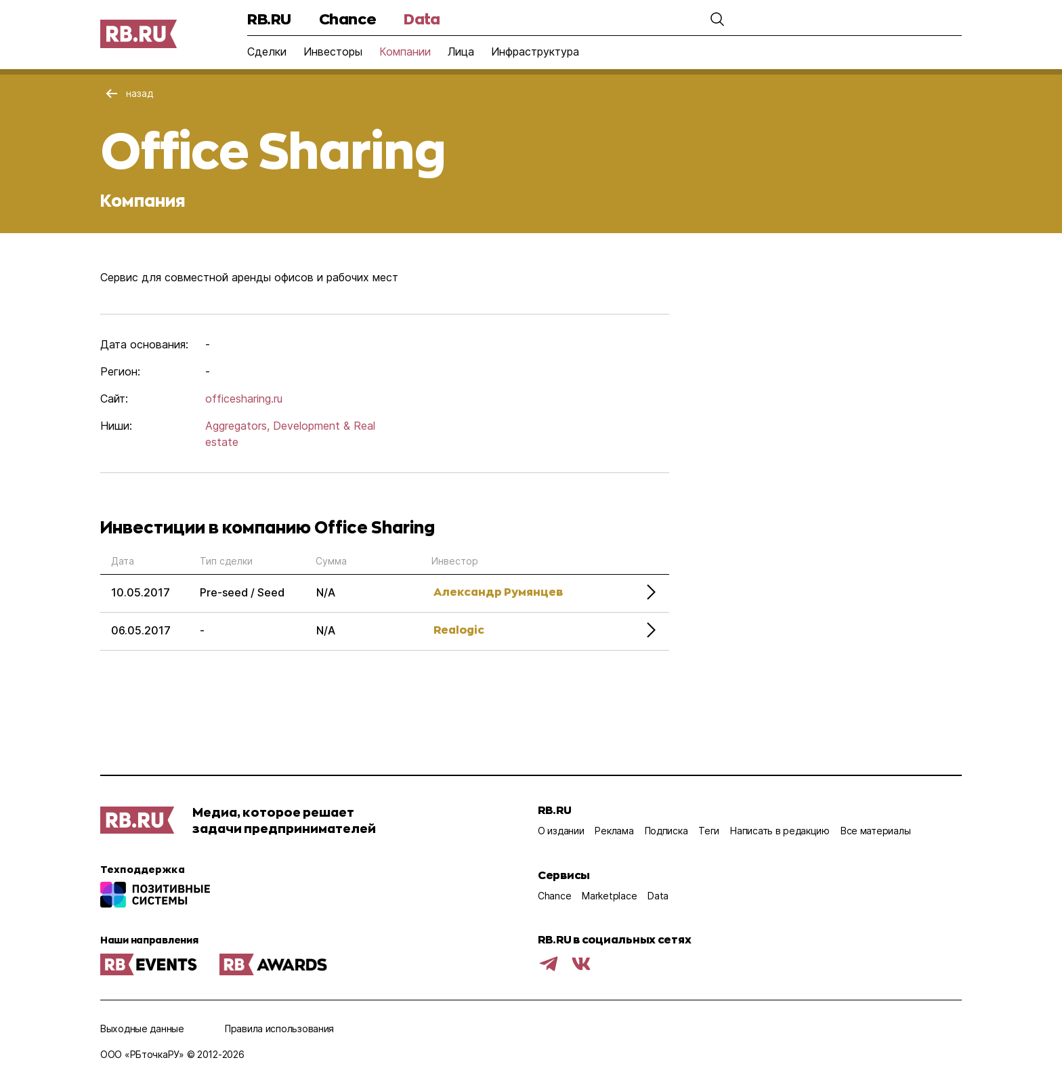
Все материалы (875, 830)
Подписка (666, 830)
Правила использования (279, 1028)
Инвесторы (332, 51)
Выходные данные (142, 1028)
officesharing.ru (243, 398)
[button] (717, 18)
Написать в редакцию (780, 830)
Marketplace (609, 895)
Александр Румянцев (498, 591)
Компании (405, 51)
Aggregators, (237, 425)
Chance (347, 18)
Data (422, 18)
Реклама (614, 830)
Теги (708, 830)
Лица (461, 51)
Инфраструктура (535, 51)
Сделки (266, 51)
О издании (561, 830)
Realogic (458, 629)
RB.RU (269, 18)
